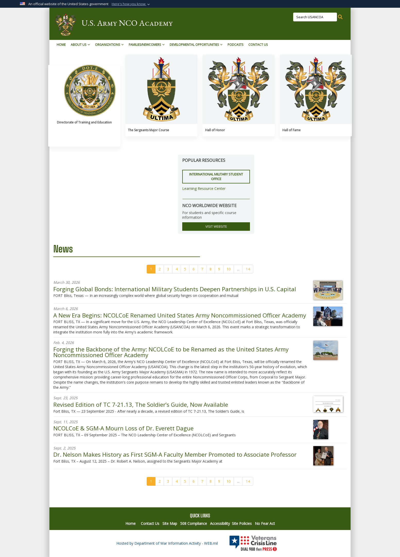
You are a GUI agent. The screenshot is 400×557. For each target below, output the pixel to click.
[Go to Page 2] (159, 269)
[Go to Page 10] (228, 269)
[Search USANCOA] (315, 17)
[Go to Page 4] (176, 269)
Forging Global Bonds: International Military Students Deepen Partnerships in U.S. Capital (174, 289)
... (238, 269)
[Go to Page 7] (202, 269)
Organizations (109, 44)
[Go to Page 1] (151, 269)
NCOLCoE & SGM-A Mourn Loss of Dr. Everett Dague (123, 428)
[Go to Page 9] (219, 269)
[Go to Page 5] (185, 269)
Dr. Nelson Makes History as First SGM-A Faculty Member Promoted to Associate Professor (175, 454)
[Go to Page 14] (247, 269)
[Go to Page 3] (168, 269)
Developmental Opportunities (196, 44)
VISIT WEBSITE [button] (216, 226)
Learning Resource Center (203, 188)
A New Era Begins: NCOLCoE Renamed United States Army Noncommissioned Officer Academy (179, 315)
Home (61, 44)
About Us (80, 44)
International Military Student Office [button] (216, 176)
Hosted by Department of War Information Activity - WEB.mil (167, 543)
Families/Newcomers (146, 44)
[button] (131, 4)
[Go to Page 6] (193, 269)
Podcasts (235, 44)
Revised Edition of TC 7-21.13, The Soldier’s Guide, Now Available (140, 405)
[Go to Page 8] (210, 269)
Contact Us (258, 44)
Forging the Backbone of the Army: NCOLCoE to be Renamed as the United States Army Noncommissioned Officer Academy (171, 352)
